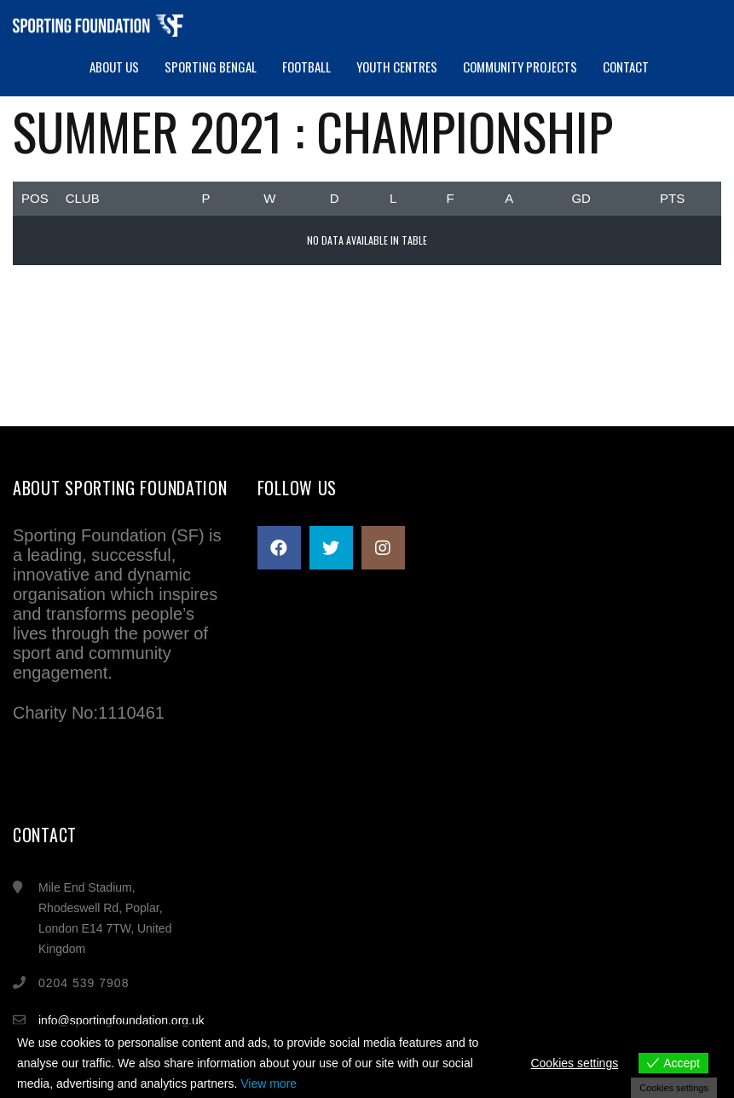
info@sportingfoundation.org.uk (121, 1020)
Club (83, 198)
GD (581, 198)
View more (268, 1083)
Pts (672, 198)
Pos (35, 198)
